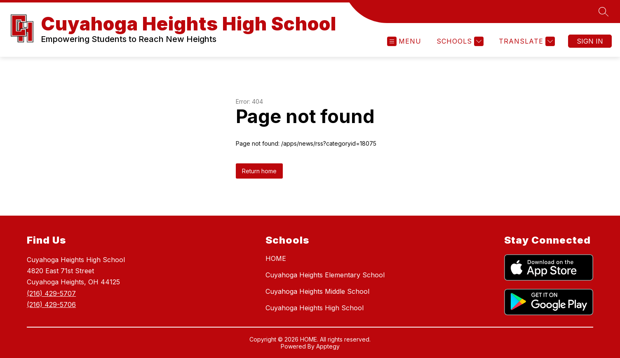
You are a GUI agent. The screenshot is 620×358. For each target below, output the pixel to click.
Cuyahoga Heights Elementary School (325, 275)
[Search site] (603, 11)
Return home (259, 170)
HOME (275, 258)
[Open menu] (404, 41)
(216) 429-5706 (51, 304)
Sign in (590, 41)
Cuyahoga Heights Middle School (317, 291)
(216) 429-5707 (51, 293)
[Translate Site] (526, 41)
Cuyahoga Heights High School (314, 308)
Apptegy (328, 346)
